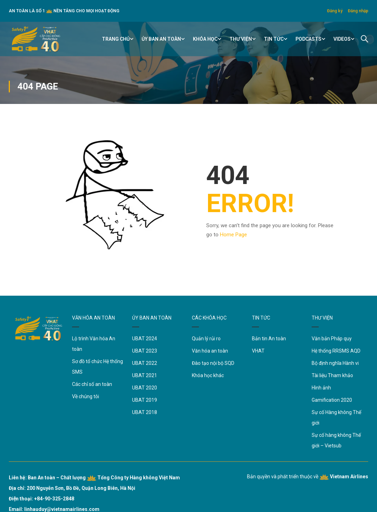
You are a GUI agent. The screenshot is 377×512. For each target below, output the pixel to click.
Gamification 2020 (332, 400)
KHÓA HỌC (205, 39)
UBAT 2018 (144, 412)
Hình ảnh (321, 387)
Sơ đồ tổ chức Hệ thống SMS (97, 367)
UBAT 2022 (144, 363)
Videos (342, 39)
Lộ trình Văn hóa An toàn (93, 344)
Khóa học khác (208, 375)
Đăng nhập (358, 10)
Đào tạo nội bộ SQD (213, 363)
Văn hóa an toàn (210, 351)
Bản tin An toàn (269, 338)
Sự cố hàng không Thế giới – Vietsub (336, 440)
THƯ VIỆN (240, 39)
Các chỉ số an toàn (92, 384)
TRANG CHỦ (116, 39)
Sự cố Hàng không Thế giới (336, 417)
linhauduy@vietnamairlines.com (61, 509)
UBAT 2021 (144, 375)
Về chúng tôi (85, 396)
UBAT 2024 (144, 338)
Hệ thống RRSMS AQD (336, 351)
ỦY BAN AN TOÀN (161, 39)
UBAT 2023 (144, 351)
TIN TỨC (274, 39)
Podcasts (308, 39)
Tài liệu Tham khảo (332, 375)
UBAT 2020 (144, 387)
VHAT (258, 351)
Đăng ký (335, 10)
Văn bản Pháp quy (332, 338)
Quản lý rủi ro (206, 338)
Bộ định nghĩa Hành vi (335, 363)
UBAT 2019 (144, 400)
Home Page (233, 234)
